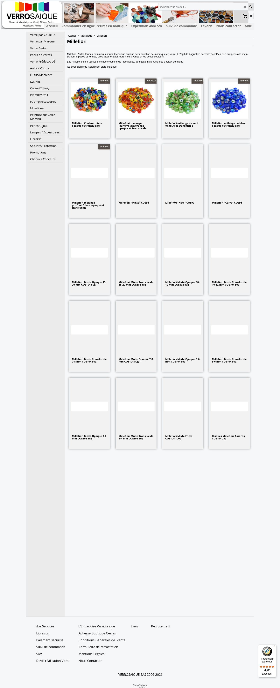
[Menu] (273, 646)
